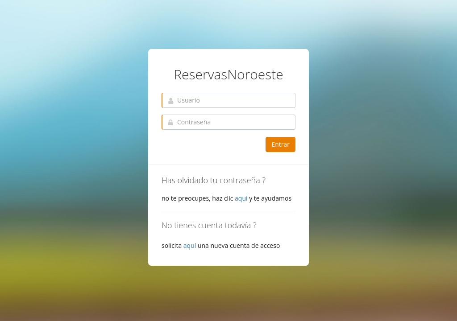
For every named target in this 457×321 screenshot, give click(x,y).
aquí (241, 198)
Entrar (280, 144)
